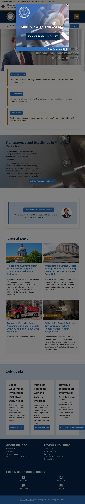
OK (65, 49)
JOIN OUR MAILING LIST (42, 36)
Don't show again (55, 49)
